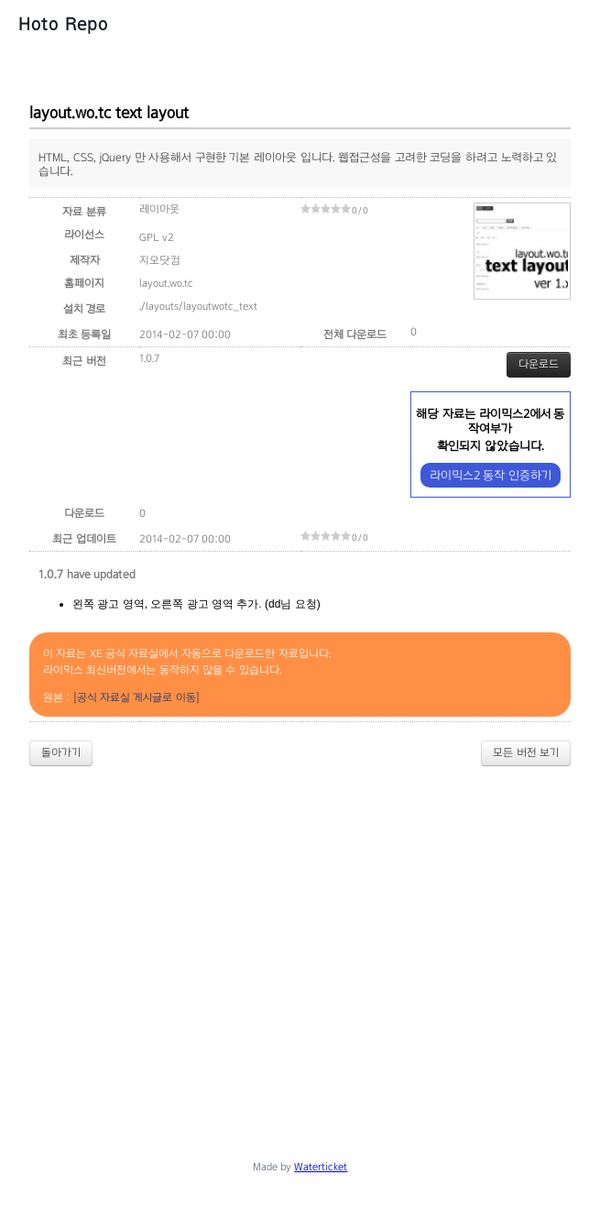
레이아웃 (159, 209)
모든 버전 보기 (526, 752)
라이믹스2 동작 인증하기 (490, 475)
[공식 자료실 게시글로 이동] (136, 697)
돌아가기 (61, 752)
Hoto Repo (63, 24)
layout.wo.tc (166, 283)
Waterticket (320, 1166)
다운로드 (538, 363)
